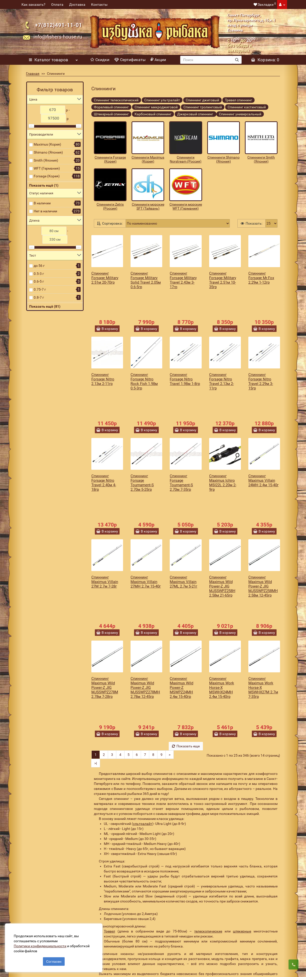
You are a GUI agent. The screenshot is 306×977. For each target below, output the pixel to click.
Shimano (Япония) (48, 152)
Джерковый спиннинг (195, 114)
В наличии (42, 203)
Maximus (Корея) (47, 144)
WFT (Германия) (47, 168)
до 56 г (39, 266)
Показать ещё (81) (44, 306)
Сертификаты (130, 59)
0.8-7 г (39, 297)
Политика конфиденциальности (114, 949)
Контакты (99, 5)
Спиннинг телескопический (116, 100)
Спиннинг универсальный (240, 114)
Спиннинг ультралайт (162, 100)
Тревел (109, 819)
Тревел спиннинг (238, 100)
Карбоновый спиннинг (153, 114)
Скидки (99, 59)
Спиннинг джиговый (202, 100)
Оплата (57, 5)
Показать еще (186, 634)
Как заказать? (33, 5)
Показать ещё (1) (43, 185)
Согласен (53, 959)
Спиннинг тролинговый (202, 107)
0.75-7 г (40, 289)
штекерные (242, 819)
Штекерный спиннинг (111, 114)
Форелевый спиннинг (111, 107)
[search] (206, 60)
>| (95, 651)
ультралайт (142, 711)
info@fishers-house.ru (57, 37)
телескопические (208, 819)
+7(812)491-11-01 (58, 25)
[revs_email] (176, 886)
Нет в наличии (45, 211)
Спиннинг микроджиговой (156, 107)
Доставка (77, 5)
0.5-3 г (39, 274)
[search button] (237, 60)
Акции (158, 59)
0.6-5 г (39, 281)
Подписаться (240, 887)
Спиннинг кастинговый (247, 107)
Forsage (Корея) (47, 176)
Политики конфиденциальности (42, 943)
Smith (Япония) (46, 160)
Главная (32, 74)
